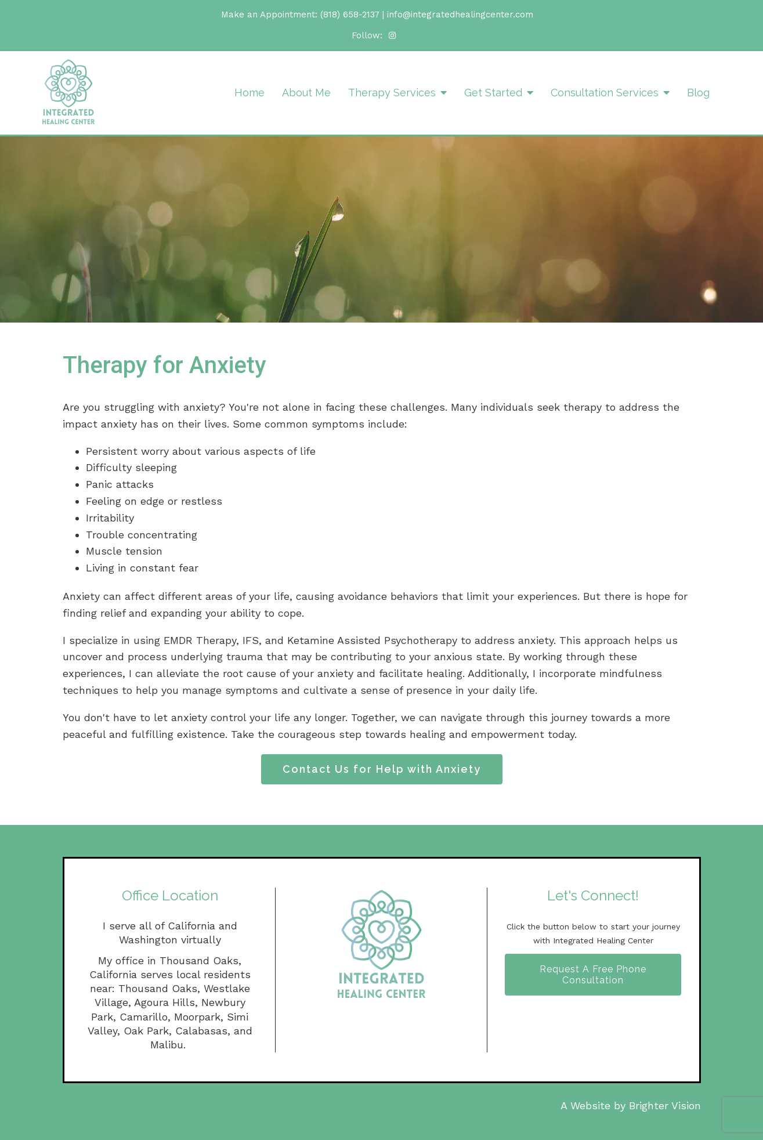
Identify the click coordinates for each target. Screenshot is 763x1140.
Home (249, 92)
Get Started (493, 92)
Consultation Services (605, 92)
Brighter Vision (665, 1105)
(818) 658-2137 (349, 14)
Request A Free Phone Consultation (593, 975)
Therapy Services (392, 92)
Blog (698, 92)
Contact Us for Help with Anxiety (382, 769)
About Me (306, 92)
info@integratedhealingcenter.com (460, 14)
